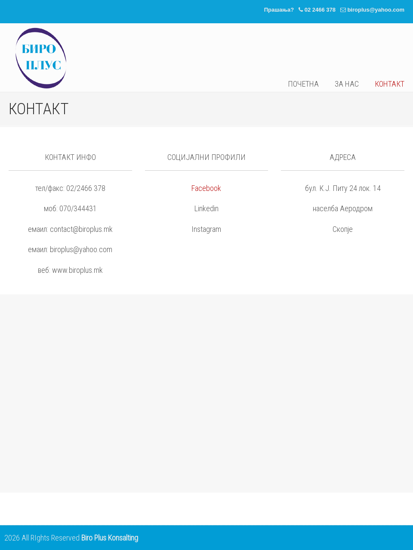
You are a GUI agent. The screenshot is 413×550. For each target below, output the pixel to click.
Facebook (206, 188)
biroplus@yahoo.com (375, 9)
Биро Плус (41, 58)
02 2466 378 (320, 9)
